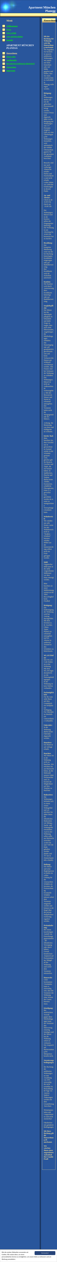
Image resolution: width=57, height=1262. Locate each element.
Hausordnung (11, 53)
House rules (10, 57)
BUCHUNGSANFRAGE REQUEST (20, 64)
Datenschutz (11, 67)
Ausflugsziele (11, 60)
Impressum (10, 71)
